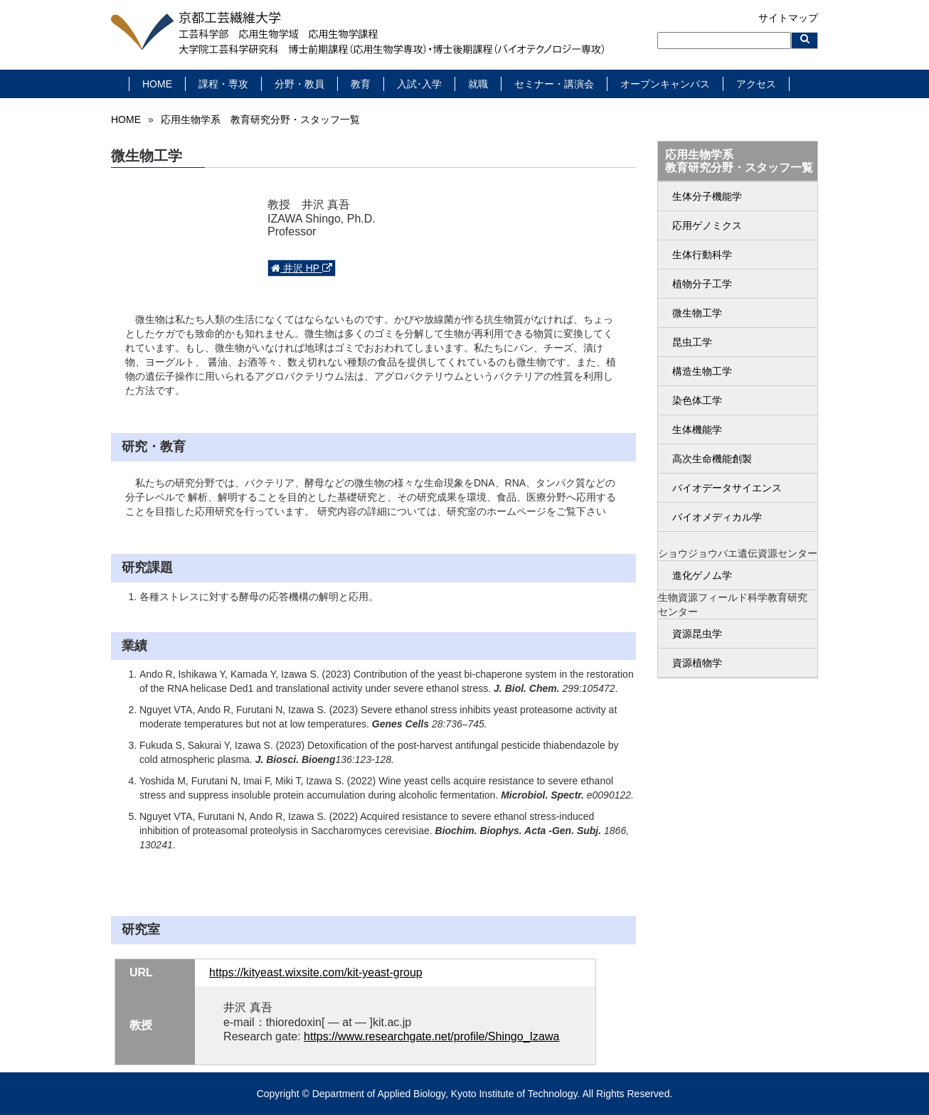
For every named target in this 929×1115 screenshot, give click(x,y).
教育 (361, 84)
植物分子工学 (702, 283)
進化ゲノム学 (702, 575)
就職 (478, 84)
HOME (157, 84)
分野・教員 (299, 84)
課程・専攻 (223, 84)
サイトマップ (788, 17)
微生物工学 (697, 313)
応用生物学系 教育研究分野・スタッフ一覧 (260, 119)
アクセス (756, 84)
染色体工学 (697, 400)
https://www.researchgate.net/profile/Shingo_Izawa (431, 1036)
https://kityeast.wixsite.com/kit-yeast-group (316, 972)
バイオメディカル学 (717, 517)
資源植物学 (697, 662)
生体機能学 (697, 429)
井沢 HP (301, 268)
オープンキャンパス (665, 84)
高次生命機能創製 (712, 458)
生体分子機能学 (707, 196)
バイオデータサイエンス (727, 488)
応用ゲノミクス (707, 225)
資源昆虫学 (697, 633)
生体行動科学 (702, 254)
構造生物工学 (702, 371)
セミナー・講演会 (554, 84)
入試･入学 (419, 84)
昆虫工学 (692, 342)
